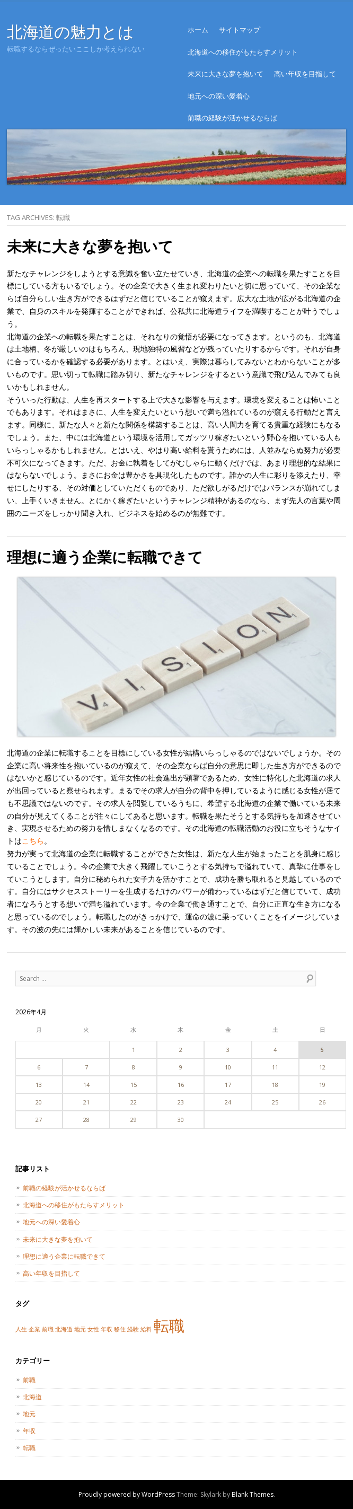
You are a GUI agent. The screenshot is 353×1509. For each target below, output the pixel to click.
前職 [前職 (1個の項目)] (48, 1329)
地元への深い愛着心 (219, 96)
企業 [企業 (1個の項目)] (34, 1329)
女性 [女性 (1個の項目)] (93, 1329)
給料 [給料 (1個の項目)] (146, 1329)
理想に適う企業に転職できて (105, 557)
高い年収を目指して (305, 73)
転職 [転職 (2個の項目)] (169, 1325)
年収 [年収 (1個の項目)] (106, 1329)
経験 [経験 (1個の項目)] (133, 1329)
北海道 (32, 1396)
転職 (29, 1447)
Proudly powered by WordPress (126, 1494)
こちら (33, 841)
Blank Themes (252, 1494)
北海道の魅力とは (70, 31)
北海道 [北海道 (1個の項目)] (64, 1329)
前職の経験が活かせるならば (232, 117)
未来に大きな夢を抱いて (225, 73)
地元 (29, 1413)
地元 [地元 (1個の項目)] (80, 1329)
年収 (29, 1430)
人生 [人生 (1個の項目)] (21, 1329)
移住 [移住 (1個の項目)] (120, 1329)
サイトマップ (239, 29)
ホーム (198, 29)
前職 (29, 1379)
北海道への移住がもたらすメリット (243, 52)
